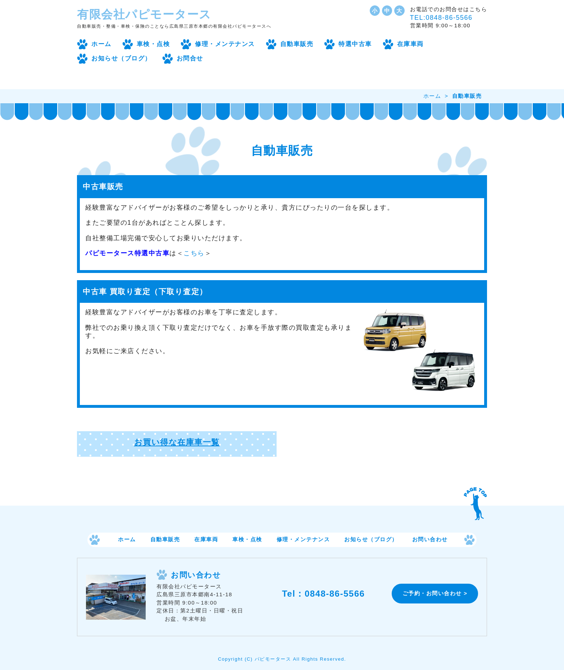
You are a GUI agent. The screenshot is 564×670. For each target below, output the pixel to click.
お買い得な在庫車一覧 (177, 442)
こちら (194, 253)
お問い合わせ (430, 539)
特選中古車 (355, 44)
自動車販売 (297, 44)
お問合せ (190, 58)
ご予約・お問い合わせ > (435, 593)
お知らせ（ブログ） (121, 58)
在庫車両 (410, 44)
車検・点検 (153, 44)
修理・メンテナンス (225, 44)
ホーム (101, 44)
